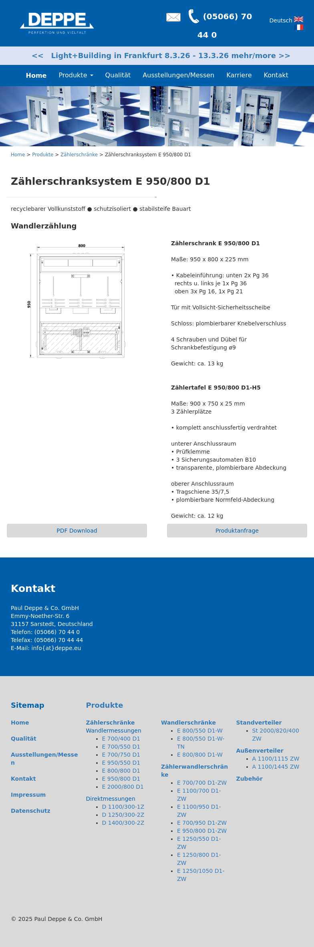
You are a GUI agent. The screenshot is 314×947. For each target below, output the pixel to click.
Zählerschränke (79, 154)
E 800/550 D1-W (200, 730)
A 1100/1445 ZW (276, 766)
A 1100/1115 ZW (276, 758)
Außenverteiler (260, 750)
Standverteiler (259, 722)
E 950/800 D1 (121, 778)
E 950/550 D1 (121, 762)
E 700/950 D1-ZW (202, 823)
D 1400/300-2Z (123, 823)
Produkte (42, 154)
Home (18, 154)
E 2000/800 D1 (123, 786)
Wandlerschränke (188, 722)
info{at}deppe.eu (56, 648)
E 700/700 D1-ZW (202, 782)
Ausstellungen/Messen (178, 75)
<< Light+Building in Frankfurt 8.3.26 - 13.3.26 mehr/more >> (161, 55)
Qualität (118, 75)
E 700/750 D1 (121, 754)
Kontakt (276, 75)
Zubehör (249, 778)
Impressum (28, 795)
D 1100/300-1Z (123, 807)
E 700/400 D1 (121, 738)
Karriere (239, 75)
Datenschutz (30, 811)
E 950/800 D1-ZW (202, 831)
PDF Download (76, 530)
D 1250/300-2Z (123, 815)
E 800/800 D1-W (200, 754)
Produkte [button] (75, 75)
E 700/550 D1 (121, 746)
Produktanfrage (237, 530)
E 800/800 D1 (121, 770)
